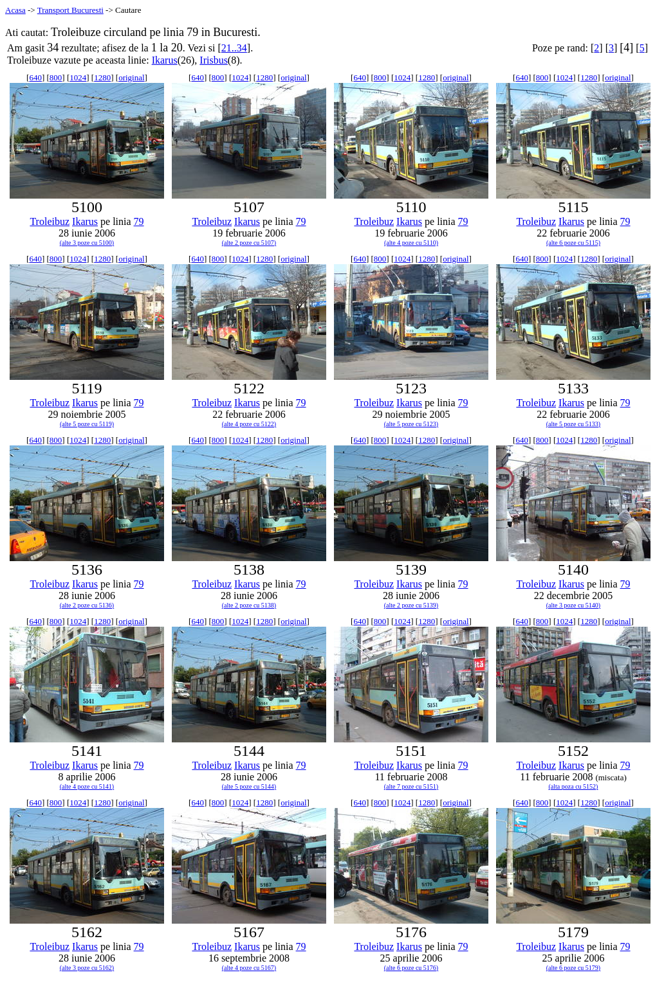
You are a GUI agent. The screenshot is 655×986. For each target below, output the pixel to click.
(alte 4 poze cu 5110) (411, 242)
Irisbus (213, 60)
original (131, 77)
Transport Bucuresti (70, 10)
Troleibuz (49, 221)
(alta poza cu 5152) (573, 786)
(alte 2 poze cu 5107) (249, 242)
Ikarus (165, 60)
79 (139, 221)
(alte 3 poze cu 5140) (573, 605)
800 (56, 77)
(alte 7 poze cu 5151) (411, 786)
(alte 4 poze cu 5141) (87, 786)
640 (35, 77)
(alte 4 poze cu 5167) (249, 967)
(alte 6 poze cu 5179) (573, 967)
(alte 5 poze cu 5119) (87, 423)
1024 (77, 77)
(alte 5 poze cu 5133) (573, 423)
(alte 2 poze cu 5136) (87, 605)
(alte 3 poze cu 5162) (87, 967)
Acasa (15, 10)
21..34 (234, 47)
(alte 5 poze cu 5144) (249, 786)
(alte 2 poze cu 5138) (249, 605)
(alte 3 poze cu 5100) (87, 242)
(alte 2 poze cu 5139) (411, 605)
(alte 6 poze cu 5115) (573, 242)
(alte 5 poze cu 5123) (411, 423)
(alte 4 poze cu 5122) (249, 423)
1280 (102, 77)
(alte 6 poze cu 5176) (411, 967)
